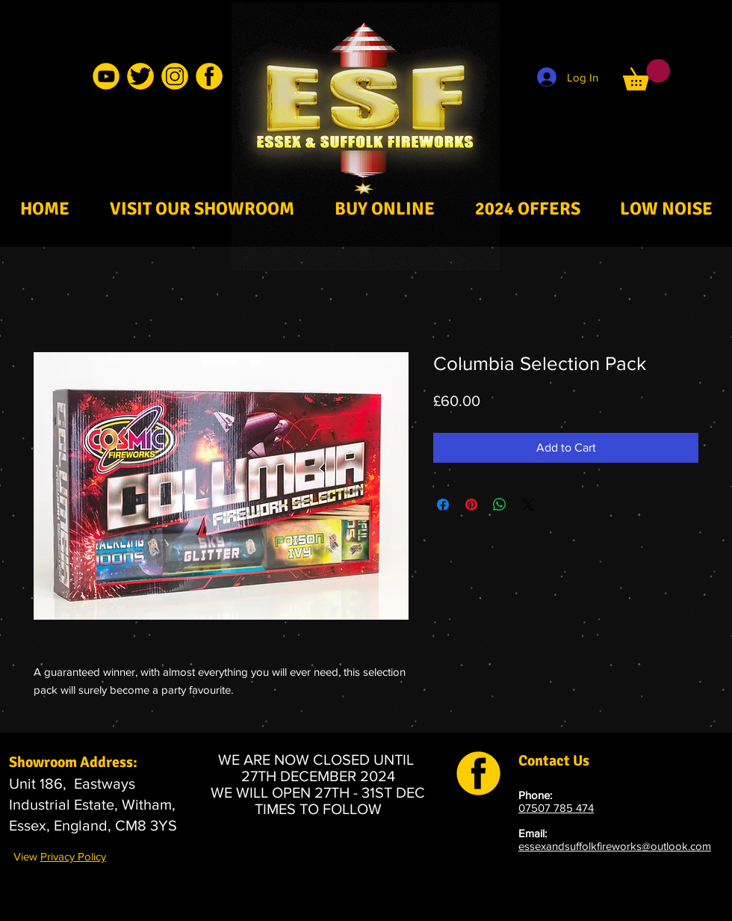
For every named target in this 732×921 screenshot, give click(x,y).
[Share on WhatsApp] (500, 505)
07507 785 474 (556, 807)
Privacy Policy (73, 856)
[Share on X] (528, 505)
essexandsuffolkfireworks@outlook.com (614, 846)
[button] (646, 74)
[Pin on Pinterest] (471, 505)
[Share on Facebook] (443, 505)
